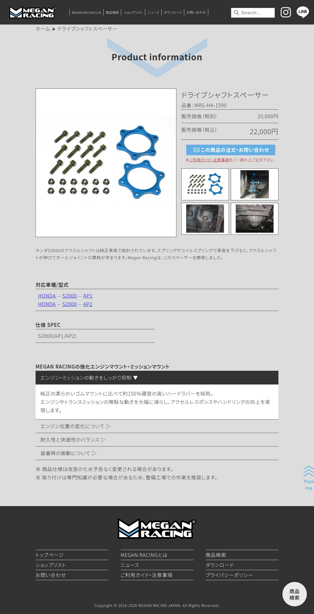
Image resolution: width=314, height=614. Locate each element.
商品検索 (112, 12)
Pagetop (309, 484)
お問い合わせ (196, 12)
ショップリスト (133, 12)
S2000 (69, 295)
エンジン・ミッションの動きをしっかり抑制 (86, 377)
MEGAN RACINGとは (86, 12)
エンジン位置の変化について (72, 426)
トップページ (50, 554)
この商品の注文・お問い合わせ (230, 150)
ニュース (153, 12)
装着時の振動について (65, 453)
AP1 (88, 295)
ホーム (43, 28)
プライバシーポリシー (229, 574)
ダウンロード (173, 12)
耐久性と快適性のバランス (69, 439)
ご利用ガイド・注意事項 (209, 159)
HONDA (47, 295)
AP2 (88, 303)
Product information (157, 56)
